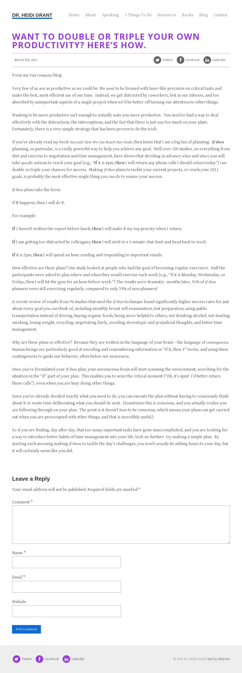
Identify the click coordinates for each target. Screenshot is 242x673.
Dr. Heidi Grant (32, 15)
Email (18, 577)
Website (19, 601)
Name (19, 552)
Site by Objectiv (218, 659)
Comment (22, 502)
